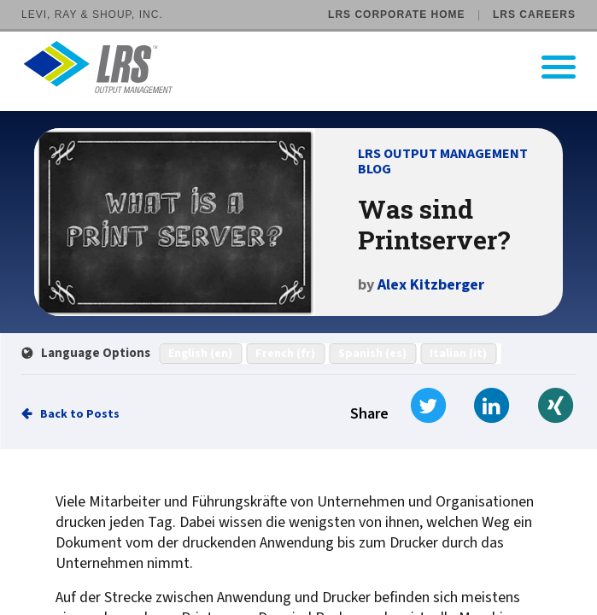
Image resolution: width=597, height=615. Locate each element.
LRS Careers (534, 14)
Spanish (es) (372, 353)
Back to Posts (80, 414)
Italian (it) (458, 353)
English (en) (200, 353)
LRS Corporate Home (396, 14)
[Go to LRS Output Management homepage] (309, 67)
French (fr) (285, 353)
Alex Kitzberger (431, 285)
